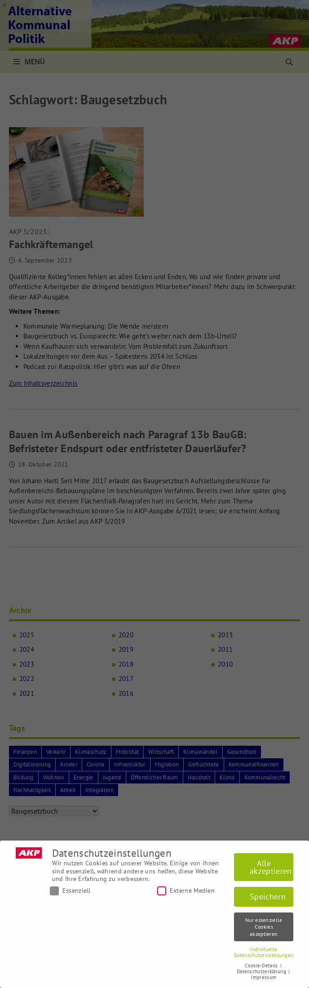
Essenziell (70, 890)
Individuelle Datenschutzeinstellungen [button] (263, 952)
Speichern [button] (268, 896)
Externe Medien (186, 890)
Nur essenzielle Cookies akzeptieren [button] (264, 927)
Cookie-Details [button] (262, 965)
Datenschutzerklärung (262, 971)
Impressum (263, 977)
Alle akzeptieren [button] (270, 867)
